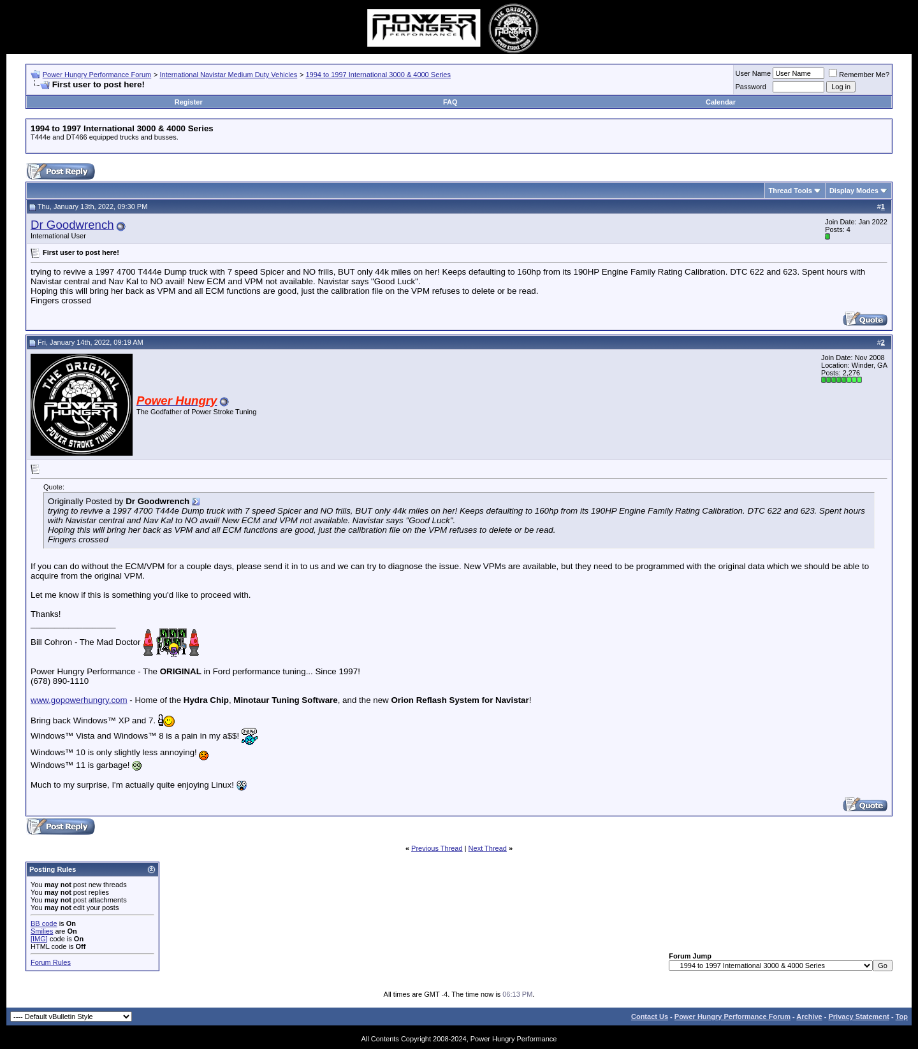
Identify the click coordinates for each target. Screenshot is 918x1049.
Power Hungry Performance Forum (97, 74)
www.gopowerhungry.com (79, 700)
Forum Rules (51, 962)
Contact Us (649, 1016)
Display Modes (853, 190)
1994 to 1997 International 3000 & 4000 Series (378, 74)
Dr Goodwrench (72, 224)
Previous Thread (437, 848)
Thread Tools (790, 190)
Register (189, 102)
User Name (753, 73)
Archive (809, 1016)
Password (751, 86)
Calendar (721, 102)
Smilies (42, 931)
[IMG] (39, 939)
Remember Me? (859, 74)
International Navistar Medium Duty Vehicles (228, 74)
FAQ (450, 102)
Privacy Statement (858, 1016)
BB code (44, 923)
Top (902, 1016)
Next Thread (488, 848)
